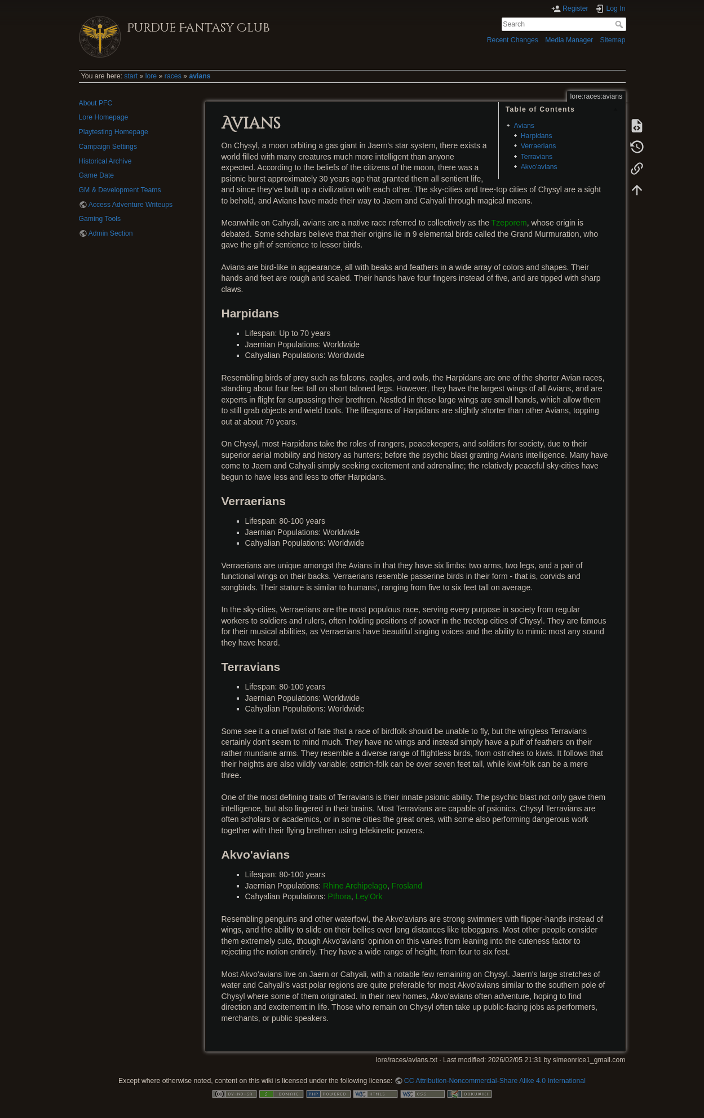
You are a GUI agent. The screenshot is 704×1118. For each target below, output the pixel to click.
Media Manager (569, 40)
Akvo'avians (539, 167)
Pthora (339, 896)
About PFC (96, 103)
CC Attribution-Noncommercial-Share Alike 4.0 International (495, 1081)
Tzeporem (509, 222)
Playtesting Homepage (113, 132)
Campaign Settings (108, 147)
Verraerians (538, 146)
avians (199, 76)
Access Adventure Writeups (130, 205)
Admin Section (110, 233)
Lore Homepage (104, 117)
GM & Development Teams (120, 190)
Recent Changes (512, 40)
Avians (523, 126)
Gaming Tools (100, 219)
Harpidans (536, 136)
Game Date (96, 175)
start (131, 76)
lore (151, 76)
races (173, 76)
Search (620, 24)
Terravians (537, 157)
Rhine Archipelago (355, 885)
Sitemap (613, 40)
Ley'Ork (369, 896)
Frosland (406, 885)
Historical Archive (105, 161)
